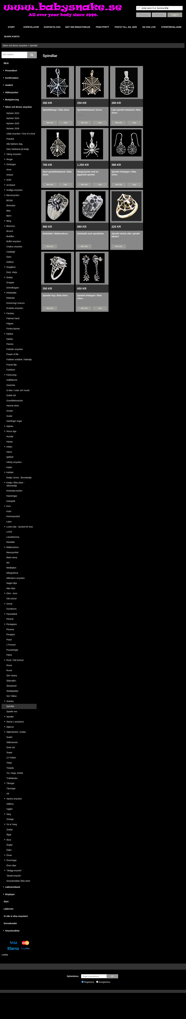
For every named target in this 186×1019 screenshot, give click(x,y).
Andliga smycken (14, 190)
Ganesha (10, 385)
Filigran (9, 323)
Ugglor (9, 809)
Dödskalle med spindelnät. (90, 233)
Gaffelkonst (11, 380)
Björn (8, 215)
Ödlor (9, 850)
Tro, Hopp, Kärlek (14, 773)
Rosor (9, 665)
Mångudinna (12, 573)
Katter (9, 467)
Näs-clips (10, 588)
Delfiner (10, 262)
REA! (6, 63)
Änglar (9, 845)
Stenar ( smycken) (15, 721)
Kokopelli (10, 501)
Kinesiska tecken (14, 490)
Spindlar (34, 45)
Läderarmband (12, 887)
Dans (8, 257)
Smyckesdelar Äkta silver (18, 881)
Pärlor (9, 655)
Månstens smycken (15, 578)
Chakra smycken (14, 246)
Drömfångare (12, 287)
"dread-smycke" (13, 875)
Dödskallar (11, 292)
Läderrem (8, 909)
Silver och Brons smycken (15, 45)
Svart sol (10, 747)
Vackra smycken (14, 798)
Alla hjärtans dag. (14, 144)
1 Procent (11, 644)
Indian (9, 446)
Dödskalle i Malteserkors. (55, 233)
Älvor (8, 840)
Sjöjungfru (11, 680)
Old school (11, 598)
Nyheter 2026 (12, 128)
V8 (7, 793)
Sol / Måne (11, 696)
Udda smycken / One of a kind (20, 133)
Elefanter (10, 298)
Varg (8, 814)
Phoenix (10, 629)
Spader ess (11, 711)
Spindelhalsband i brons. (89, 110)
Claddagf (10, 252)
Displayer (10, 894)
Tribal (9, 763)
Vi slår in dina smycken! (16, 916)
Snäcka (10, 701)
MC (8, 562)
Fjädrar (9, 334)
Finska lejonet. (13, 328)
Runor (9, 670)
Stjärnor (10, 727)
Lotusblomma (12, 537)
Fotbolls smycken (14, 349)
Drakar (9, 277)
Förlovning (11, 375)
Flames (9, 344)
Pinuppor (10, 634)
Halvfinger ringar (14, 421)
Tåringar (10, 783)
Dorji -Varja (11, 272)
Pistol (9, 639)
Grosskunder (10, 923)
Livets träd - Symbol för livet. (19, 527)
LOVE (9, 532)
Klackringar (11, 496)
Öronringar (11, 860)
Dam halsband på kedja (17, 149)
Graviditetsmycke (14, 400)
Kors (8, 506)
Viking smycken (13, 154)
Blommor (10, 226)
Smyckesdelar (12, 930)
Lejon (9, 521)
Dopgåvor (11, 267)
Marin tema (11, 557)
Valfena (9, 804)
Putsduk (10, 139)
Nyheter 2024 (12, 118)
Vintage (10, 819)
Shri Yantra (11, 675)
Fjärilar (9, 339)
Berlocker (10, 205)
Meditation (11, 567)
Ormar (9, 604)
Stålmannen (12, 742)
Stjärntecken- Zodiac (16, 732)
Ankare (9, 175)
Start (6, 901)
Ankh (8, 180)
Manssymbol (12, 552)
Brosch (9, 231)
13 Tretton (11, 757)
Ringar (9, 159)
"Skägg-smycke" (14, 870)
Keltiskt (9, 472)
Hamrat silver (12, 405)
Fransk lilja (11, 364)
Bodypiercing (12, 99)
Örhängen (11, 164)
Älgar (8, 834)
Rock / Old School (14, 660)
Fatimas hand (12, 318)
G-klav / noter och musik (17, 390)
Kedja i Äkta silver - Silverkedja (15, 484)
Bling (8, 221)
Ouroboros (11, 609)
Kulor (8, 511)
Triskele (10, 768)
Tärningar (11, 788)
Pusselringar (12, 650)
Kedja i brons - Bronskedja (18, 477)
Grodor (9, 411)
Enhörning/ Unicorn (15, 303)
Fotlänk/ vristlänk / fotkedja (19, 359)
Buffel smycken (13, 241)
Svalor (9, 737)
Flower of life (12, 354)
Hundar (9, 436)
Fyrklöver (10, 369)
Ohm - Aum (11, 593)
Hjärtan (9, 426)
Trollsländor (12, 778)
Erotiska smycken (14, 308)
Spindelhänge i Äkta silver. (56, 110)
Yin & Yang (11, 824)
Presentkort (11, 70)
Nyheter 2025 (12, 123)
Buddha (10, 236)
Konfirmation (11, 78)
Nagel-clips (11, 583)
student (9, 85)
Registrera (89, 982)
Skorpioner (11, 686)
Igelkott (9, 457)
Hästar (9, 441)
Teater (9, 752)
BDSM (9, 200)
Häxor (9, 452)
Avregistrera (104, 982)
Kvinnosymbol (13, 516)
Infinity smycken (14, 462)
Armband (10, 185)
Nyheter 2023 (12, 113)
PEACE (10, 619)
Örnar (9, 855)
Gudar (9, 416)
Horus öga (11, 431)
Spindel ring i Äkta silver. (55, 295)
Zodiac (9, 829)
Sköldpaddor (12, 691)
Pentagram (11, 624)
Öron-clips (11, 865)
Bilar (8, 210)
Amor (8, 169)
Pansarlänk (11, 614)
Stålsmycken (11, 92)
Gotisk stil (11, 395)
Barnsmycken (12, 195)
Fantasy (10, 313)
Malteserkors (12, 547)
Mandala (10, 542)
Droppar (10, 282)
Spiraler (10, 716)
